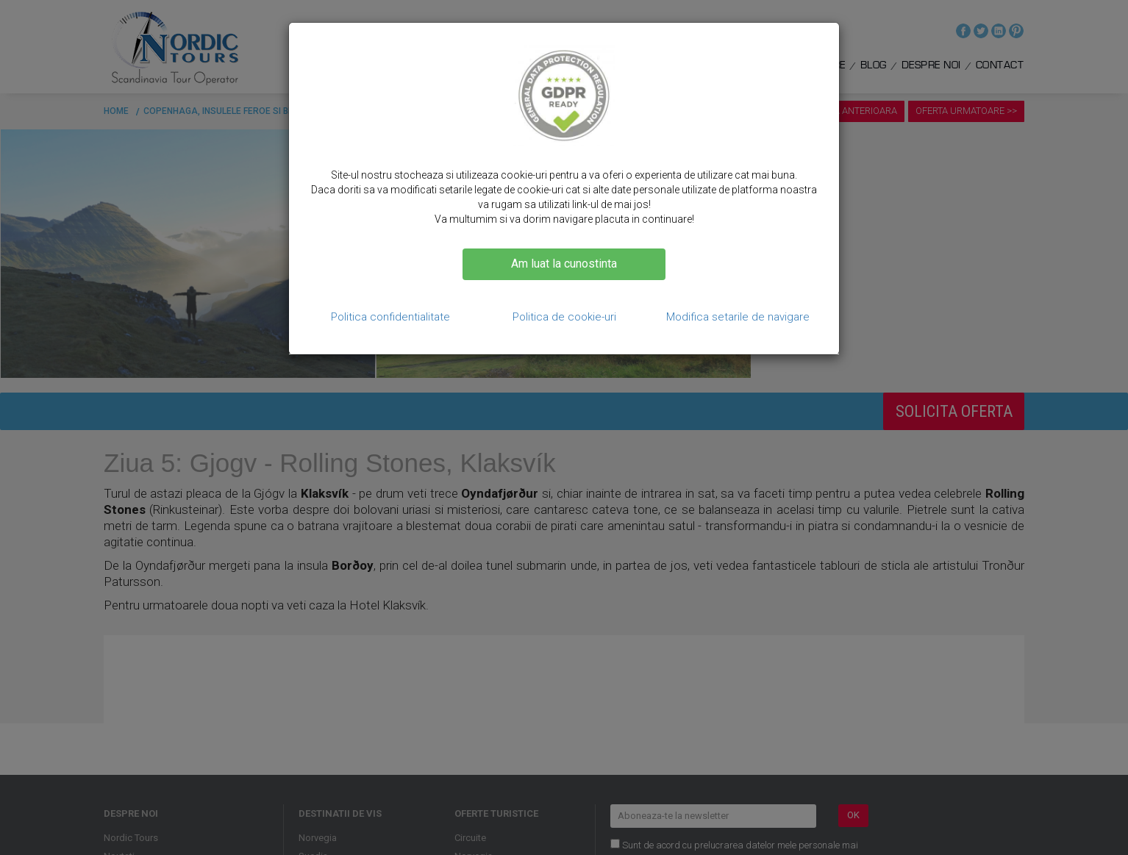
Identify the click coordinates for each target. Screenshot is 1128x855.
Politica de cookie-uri (564, 316)
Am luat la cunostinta (564, 264)
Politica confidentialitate (390, 316)
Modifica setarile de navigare (738, 316)
